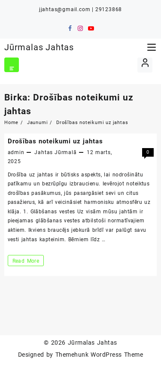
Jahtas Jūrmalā (55, 152)
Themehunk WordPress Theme (99, 354)
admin (16, 152)
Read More (25, 260)
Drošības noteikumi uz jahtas (55, 141)
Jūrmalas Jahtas (39, 47)
